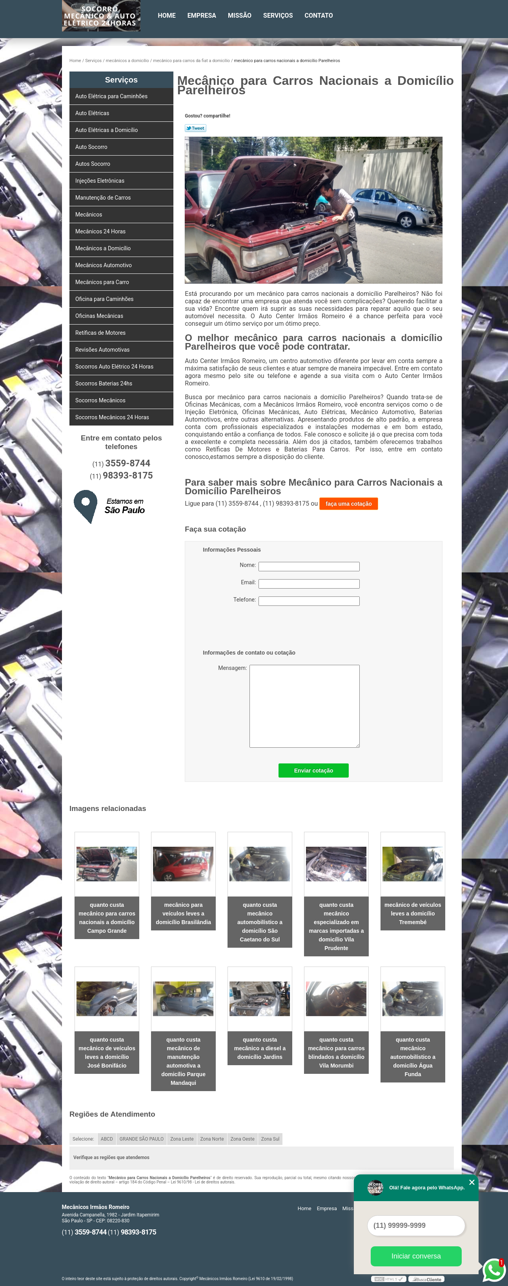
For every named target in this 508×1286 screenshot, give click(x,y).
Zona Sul (270, 1139)
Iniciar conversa (416, 1256)
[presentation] (252, 629)
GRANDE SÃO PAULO (142, 1139)
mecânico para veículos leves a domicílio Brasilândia (183, 913)
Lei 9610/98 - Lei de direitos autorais (202, 1182)
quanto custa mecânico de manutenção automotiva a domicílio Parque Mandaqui (183, 1061)
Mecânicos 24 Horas (101, 231)
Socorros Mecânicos (101, 400)
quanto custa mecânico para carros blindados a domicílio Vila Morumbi (336, 1053)
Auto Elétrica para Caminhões (112, 96)
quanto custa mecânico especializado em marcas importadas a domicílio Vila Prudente (336, 926)
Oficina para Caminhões (105, 299)
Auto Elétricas (93, 113)
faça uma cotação (349, 504)
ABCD (107, 1139)
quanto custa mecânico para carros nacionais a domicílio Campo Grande (106, 918)
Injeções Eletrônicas (100, 181)
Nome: (300, 566)
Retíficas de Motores (101, 333)
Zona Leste (181, 1139)
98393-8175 (128, 475)
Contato (319, 15)
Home (167, 15)
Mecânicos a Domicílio (103, 248)
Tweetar (195, 128)
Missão (239, 15)
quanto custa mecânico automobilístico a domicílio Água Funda (412, 1057)
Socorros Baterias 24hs (104, 383)
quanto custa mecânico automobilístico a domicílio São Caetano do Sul (259, 922)
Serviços (278, 15)
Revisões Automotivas (103, 350)
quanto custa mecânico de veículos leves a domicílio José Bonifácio (106, 1053)
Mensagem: (281, 706)
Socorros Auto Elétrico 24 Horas (115, 366)
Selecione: (83, 1139)
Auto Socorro (92, 147)
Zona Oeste (243, 1139)
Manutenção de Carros (103, 197)
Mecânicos (89, 214)
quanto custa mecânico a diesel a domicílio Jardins (260, 1048)
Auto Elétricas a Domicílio (107, 130)
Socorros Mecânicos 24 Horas (112, 417)
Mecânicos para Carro (102, 282)
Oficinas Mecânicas (100, 316)
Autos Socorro (93, 164)
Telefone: (296, 601)
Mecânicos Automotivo (104, 265)
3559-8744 (128, 463)
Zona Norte (212, 1139)
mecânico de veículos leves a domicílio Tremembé (412, 913)
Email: (300, 584)
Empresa (202, 15)
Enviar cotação (313, 770)
